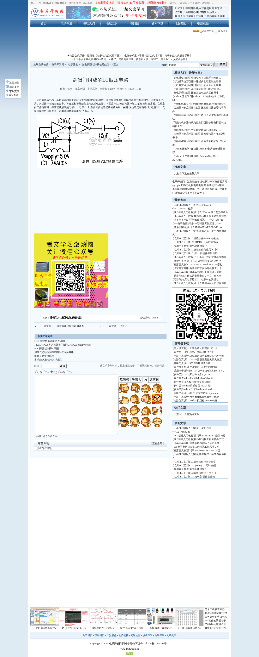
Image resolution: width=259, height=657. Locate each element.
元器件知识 (180, 275)
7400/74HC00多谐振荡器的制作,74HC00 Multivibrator (62, 344)
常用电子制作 (181, 245)
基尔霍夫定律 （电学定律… (206, 88)
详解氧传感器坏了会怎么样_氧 (206, 219)
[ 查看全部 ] (157, 443)
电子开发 (36, 2)
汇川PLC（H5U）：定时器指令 (201, 242)
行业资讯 (180, 23)
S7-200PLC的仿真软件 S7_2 (209, 370)
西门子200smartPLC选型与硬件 (211, 212)
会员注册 (221, 31)
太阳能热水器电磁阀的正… (206, 130)
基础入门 (48, 2)
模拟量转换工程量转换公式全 (210, 216)
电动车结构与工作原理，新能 (205, 272)
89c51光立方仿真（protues (203, 393)
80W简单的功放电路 (216, 616)
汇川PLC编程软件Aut (189, 628)
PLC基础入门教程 (183, 212)
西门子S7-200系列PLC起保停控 (204, 260)
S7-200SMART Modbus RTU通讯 (204, 264)
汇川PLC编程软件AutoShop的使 (201, 238)
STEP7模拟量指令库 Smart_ (197, 381)
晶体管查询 (12, 95)
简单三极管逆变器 (215, 609)
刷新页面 (12, 87)
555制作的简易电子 (215, 620)
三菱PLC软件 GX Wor (44, 628)
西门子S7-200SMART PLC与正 (203, 450)
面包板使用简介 (198, 245)
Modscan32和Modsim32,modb (197, 389)
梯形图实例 (75, 2)
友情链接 (123, 635)
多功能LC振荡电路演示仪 (48, 359)
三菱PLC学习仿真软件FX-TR (198, 352)
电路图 (134, 23)
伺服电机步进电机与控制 (187, 122)
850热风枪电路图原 (215, 624)
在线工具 (112, 23)
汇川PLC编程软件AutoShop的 (200, 461)
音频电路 (212, 16)
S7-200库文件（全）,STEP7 (197, 374)
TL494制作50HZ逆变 (216, 613)
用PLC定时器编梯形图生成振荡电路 (54, 352)
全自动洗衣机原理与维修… (206, 77)
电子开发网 (58, 64)
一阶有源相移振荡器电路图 (69, 326)
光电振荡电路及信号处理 (95, 64)
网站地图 (135, 635)
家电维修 (179, 77)
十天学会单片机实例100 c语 (202, 348)
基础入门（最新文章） (188, 72)
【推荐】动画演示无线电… (208, 85)
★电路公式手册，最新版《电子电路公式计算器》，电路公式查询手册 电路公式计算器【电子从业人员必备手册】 (129, 55)
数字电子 (201, 16)
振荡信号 (212, 12)
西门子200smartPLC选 (74, 628)
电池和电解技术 (182, 103)
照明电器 (191, 12)
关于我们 (87, 635)
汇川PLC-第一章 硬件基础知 (199, 476)
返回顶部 (12, 82)
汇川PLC (178, 238)
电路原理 (180, 16)
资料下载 (157, 23)
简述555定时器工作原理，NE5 (204, 223)
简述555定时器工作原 (132, 628)
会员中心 (207, 31)
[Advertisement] (129, 44)
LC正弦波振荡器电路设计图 (49, 341)
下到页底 (12, 91)
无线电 (221, 16)
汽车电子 (180, 12)
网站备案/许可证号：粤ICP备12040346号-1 (145, 643)
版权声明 (147, 635)
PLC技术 (180, 8)
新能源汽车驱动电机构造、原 (205, 268)
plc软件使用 (204, 8)
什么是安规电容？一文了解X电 (204, 275)
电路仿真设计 (181, 355)
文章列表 (171, 635)
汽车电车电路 (181, 219)
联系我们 (99, 635)
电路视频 (203, 23)
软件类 (177, 352)
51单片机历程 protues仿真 (203, 400)
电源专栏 (217, 8)
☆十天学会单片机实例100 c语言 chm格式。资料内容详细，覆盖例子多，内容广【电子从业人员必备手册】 (129, 59)
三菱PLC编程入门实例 (186, 204)
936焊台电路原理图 (200, 363)
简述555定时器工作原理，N (203, 446)
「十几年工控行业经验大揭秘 (210, 257)
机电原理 (179, 92)
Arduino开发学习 (183, 96)
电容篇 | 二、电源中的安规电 (202, 279)
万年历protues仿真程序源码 (204, 396)
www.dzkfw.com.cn (129, 648)
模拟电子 (191, 16)
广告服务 (111, 635)
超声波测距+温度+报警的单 (202, 367)
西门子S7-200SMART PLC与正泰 (205, 227)
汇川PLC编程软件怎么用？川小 (201, 249)
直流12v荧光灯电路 (215, 628)
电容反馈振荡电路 (44, 356)
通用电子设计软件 (184, 370)
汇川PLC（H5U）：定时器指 (200, 465)
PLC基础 (87, 2)
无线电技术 (180, 85)
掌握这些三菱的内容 (161, 628)
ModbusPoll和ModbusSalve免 (197, 378)
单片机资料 (180, 348)
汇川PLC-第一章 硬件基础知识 (200, 253)
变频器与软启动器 (184, 107)
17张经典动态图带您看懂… (208, 81)
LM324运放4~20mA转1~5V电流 (206, 355)
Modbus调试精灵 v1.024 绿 (196, 385)
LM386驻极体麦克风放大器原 (205, 359)
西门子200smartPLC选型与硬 (209, 435)
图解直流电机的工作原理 (204, 92)
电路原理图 (61, 2)
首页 (44, 23)
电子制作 (201, 12)
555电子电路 (180, 223)
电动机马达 (180, 81)
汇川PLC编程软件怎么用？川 (200, 472)
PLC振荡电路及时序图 (46, 348)
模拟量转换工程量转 (103, 628)
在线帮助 (159, 635)
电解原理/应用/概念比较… (213, 103)
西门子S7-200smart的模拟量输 (210, 283)
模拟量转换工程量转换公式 (209, 439)
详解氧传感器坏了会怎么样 (204, 443)
